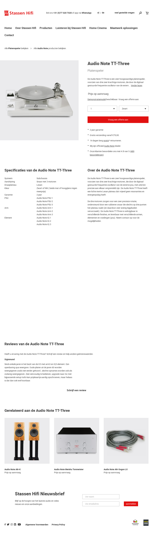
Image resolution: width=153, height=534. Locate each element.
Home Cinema (98, 28)
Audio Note (42, 48)
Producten (46, 28)
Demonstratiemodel (97, 99)
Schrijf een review (76, 390)
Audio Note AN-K (12, 469)
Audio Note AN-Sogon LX (116, 469)
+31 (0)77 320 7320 (62, 12)
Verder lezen (136, 85)
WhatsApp (86, 12)
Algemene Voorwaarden (36, 524)
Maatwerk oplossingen (124, 28)
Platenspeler (14, 48)
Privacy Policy (58, 524)
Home (8, 28)
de (103, 12)
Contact (9, 35)
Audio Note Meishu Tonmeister (69, 469)
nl (98, 12)
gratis (106, 140)
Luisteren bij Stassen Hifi (71, 28)
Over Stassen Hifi (25, 28)
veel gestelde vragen (124, 12)
